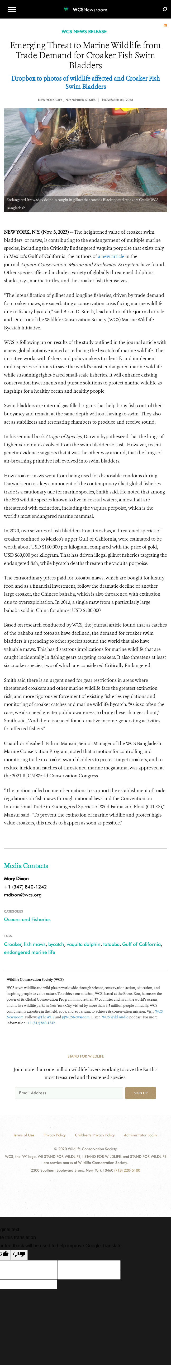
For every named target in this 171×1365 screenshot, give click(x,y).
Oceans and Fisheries (27, 919)
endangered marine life (29, 952)
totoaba (111, 944)
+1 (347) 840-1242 (41, 1023)
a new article (111, 256)
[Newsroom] (85, 6)
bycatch (56, 944)
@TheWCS (45, 1017)
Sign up (141, 1093)
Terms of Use (23, 1135)
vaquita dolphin (84, 944)
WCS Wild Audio (115, 1017)
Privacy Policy (55, 1135)
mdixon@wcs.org (22, 894)
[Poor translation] (19, 1255)
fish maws (35, 944)
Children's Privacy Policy (95, 1135)
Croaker (12, 944)
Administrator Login (140, 1135)
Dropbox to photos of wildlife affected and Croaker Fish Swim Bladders (85, 83)
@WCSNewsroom (76, 1017)
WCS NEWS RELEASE (84, 31)
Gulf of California (141, 944)
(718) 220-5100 (127, 1170)
